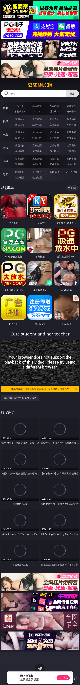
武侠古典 (71, 158)
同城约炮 (19, 171)
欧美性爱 (71, 132)
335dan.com (39, 85)
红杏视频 (19, 177)
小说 (5, 161)
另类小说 (37, 164)
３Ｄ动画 (71, 119)
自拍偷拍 (37, 119)
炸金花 (37, 111)
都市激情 (19, 158)
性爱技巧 (71, 164)
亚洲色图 (37, 145)
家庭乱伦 (37, 158)
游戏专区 (71, 105)
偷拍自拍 (37, 132)
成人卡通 (54, 132)
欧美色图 (54, 145)
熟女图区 (54, 151)
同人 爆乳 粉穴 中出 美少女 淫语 (20, 398)
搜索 (72, 93)
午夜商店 (37, 171)
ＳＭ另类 (71, 124)
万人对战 (54, 105)
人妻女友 (54, 158)
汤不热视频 (71, 171)
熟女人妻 (19, 124)
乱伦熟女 (54, 137)
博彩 (5, 108)
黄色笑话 (54, 164)
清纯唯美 (37, 151)
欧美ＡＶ (54, 119)
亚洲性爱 (19, 132)
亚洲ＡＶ (19, 119)
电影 (5, 134)
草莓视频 (54, 171)
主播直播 (54, 124)
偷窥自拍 (19, 145)
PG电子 (20, 105)
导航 (5, 174)
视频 (5, 121)
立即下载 (63, 677)
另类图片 (71, 151)
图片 (5, 148)
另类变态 (71, 137)
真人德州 (37, 105)
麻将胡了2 (20, 111)
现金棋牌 (54, 111)
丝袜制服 (37, 124)
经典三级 (37, 137)
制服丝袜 (19, 137)
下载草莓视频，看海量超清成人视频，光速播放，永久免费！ (43, 389)
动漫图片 (71, 145)
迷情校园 (19, 164)
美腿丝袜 (19, 151)
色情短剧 (37, 177)
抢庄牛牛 (71, 111)
